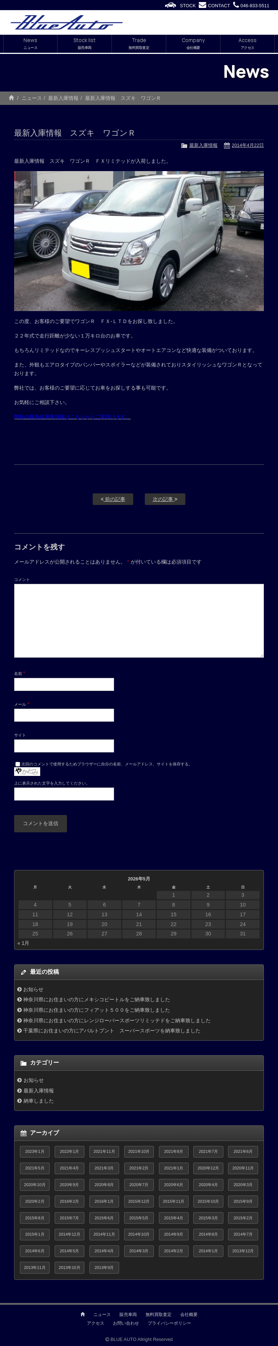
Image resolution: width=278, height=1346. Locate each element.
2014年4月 (104, 1251)
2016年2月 (69, 1201)
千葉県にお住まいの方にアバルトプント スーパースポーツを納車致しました (112, 1030)
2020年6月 (173, 1184)
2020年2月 (34, 1201)
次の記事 (165, 499)
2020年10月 (34, 1184)
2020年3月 (243, 1184)
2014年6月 (34, 1251)
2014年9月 (173, 1234)
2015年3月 (208, 1218)
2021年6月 (243, 1151)
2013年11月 (34, 1267)
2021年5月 (34, 1168)
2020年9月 (69, 1184)
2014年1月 (208, 1251)
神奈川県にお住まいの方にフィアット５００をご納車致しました (96, 1010)
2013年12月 (243, 1251)
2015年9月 (243, 1201)
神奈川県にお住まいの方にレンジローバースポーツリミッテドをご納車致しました (117, 1020)
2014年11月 (104, 1234)
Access (247, 44)
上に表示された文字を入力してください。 (52, 783)
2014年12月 (69, 1234)
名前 (19, 673)
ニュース (32, 98)
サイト (20, 735)
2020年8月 (104, 1184)
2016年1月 (104, 1201)
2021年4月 (69, 1168)
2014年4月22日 (248, 145)
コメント (22, 579)
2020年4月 (208, 1184)
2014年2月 (173, 1251)
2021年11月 (104, 1151)
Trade (138, 44)
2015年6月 (104, 1218)
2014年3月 (138, 1251)
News (30, 44)
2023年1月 (34, 1151)
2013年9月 (104, 1267)
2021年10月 (138, 1151)
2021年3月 (104, 1168)
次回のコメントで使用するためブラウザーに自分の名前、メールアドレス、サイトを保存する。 (107, 764)
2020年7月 (138, 1184)
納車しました (39, 1101)
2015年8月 (34, 1218)
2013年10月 (69, 1267)
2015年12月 (138, 1201)
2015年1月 (34, 1234)
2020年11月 (243, 1168)
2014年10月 (138, 1234)
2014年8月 (208, 1234)
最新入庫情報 (63, 98)
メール (21, 704)
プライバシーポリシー (169, 1323)
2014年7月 (243, 1234)
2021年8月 (173, 1151)
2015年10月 (208, 1201)
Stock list (84, 44)
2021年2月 (138, 1168)
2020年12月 (208, 1168)
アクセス (95, 1323)
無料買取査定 (159, 1314)
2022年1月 (69, 1151)
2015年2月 (243, 1218)
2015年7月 (69, 1218)
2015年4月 (173, 1218)
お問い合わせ (126, 1323)
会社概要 (189, 1314)
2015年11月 (173, 1201)
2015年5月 (138, 1218)
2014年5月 (69, 1251)
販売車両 (128, 1314)
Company (193, 44)
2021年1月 (173, 1168)
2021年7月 (208, 1151)
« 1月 (23, 943)
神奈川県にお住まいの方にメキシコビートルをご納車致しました (96, 999)
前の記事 (113, 499)
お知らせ (33, 989)
